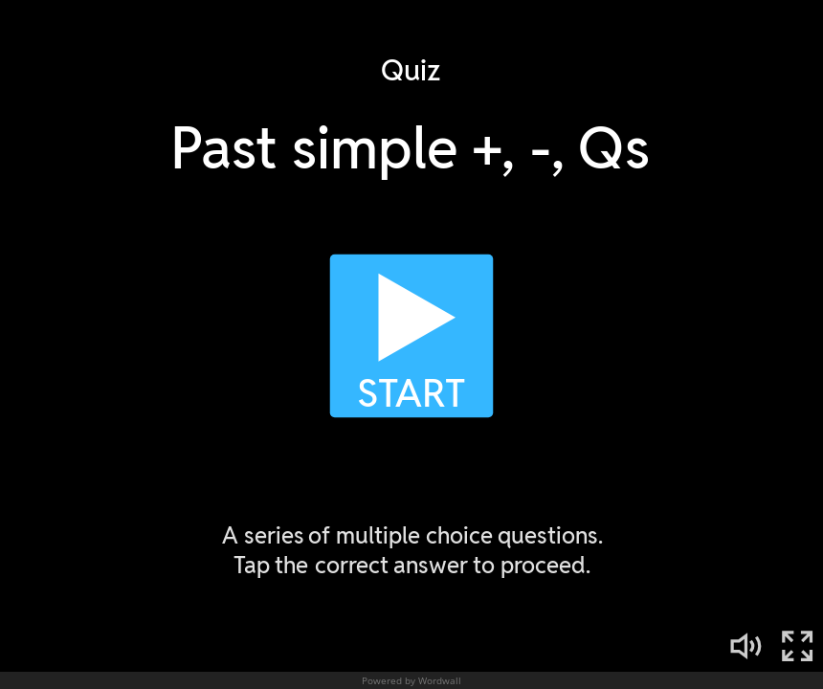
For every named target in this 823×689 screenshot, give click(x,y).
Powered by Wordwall (411, 680)
